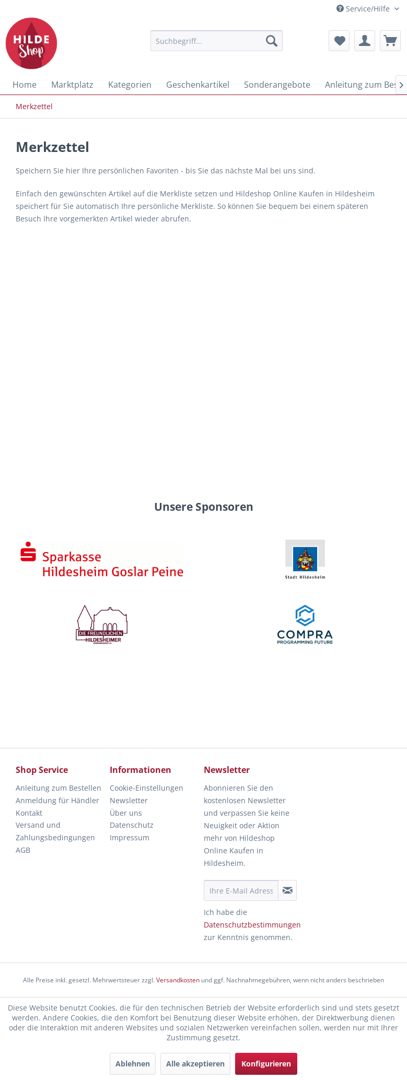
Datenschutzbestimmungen (252, 925)
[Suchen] (272, 40)
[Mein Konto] (364, 40)
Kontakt (29, 813)
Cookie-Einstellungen (146, 788)
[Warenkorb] (390, 40)
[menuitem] (216, 40)
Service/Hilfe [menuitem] (364, 9)
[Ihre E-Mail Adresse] (241, 890)
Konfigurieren (266, 1064)
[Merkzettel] (339, 40)
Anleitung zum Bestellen (58, 788)
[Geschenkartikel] (198, 85)
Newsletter (129, 800)
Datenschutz (132, 825)
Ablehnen (132, 1064)
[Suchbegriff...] (216, 40)
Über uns (126, 813)
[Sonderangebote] (277, 85)
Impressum (129, 837)
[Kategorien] (130, 85)
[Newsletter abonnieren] (287, 890)
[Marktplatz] (72, 85)
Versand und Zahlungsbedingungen (55, 831)
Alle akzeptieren (195, 1064)
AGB (23, 850)
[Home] (24, 85)
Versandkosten (178, 980)
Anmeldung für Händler (57, 800)
